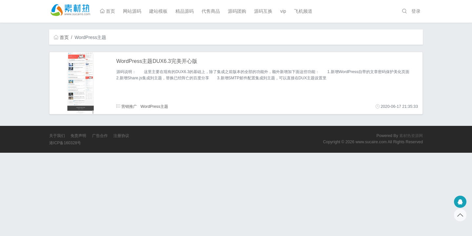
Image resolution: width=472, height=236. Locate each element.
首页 (107, 11)
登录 (416, 11)
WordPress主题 (154, 106)
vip (283, 11)
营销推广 (126, 106)
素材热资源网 (411, 135)
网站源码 (132, 11)
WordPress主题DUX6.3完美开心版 (156, 61)
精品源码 (184, 11)
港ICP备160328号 (65, 143)
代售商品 (211, 11)
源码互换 (263, 11)
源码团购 (237, 11)
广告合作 (100, 135)
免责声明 (78, 135)
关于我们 (57, 135)
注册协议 (121, 135)
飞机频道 (303, 11)
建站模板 (158, 11)
